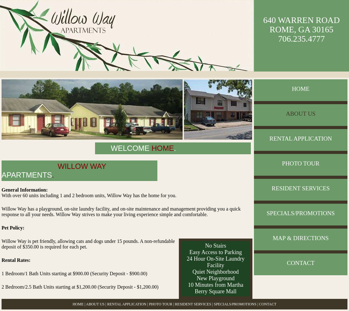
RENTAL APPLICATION (301, 138)
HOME (301, 89)
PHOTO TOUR (300, 163)
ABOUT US (300, 113)
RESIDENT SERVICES (301, 188)
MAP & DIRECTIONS (300, 238)
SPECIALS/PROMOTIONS (301, 213)
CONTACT (300, 263)
